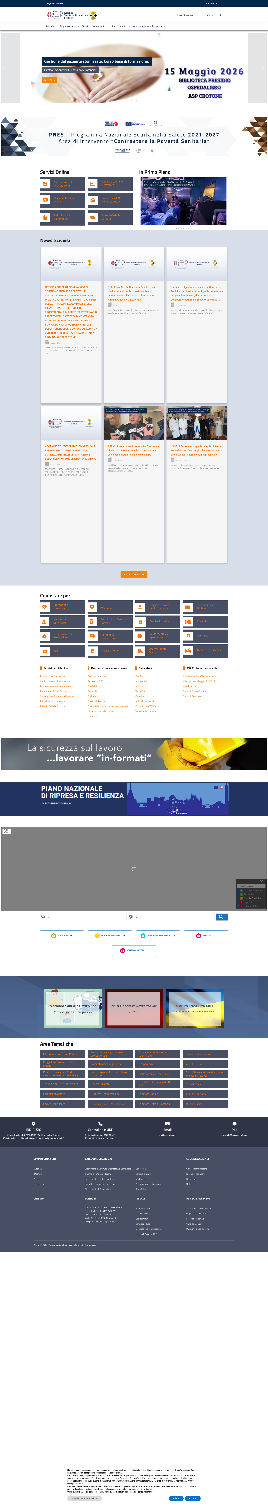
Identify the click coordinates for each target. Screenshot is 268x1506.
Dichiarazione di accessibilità (148, 1228)
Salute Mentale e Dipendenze (159, 635)
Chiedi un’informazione (196, 1168)
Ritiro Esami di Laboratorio (62, 217)
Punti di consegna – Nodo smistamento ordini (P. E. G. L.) (60, 1073)
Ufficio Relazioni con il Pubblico (61, 1054)
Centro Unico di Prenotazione (63, 184)
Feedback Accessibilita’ (146, 1234)
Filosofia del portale (195, 1218)
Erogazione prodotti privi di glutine (59, 1064)
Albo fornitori (194, 1064)
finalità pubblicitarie (83, 1481)
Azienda (51, 26)
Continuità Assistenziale (109, 636)
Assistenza (59, 619)
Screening (59, 608)
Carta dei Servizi (193, 1223)
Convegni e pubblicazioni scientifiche (152, 1054)
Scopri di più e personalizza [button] (84, 1498)
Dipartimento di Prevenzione (63, 635)
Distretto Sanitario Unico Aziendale (101, 1184)
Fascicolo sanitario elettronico (112, 183)
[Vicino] (171, 917)
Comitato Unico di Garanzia (154, 1103)
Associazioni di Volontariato (198, 1208)
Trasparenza (145, 1064)
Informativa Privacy (145, 1208)
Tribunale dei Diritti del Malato (60, 1083)
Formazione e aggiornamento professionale (108, 1054)
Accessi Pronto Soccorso (158, 650)
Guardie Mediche (107, 935)
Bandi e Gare (141, 1168)
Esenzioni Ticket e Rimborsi (207, 606)
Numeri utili (191, 1179)
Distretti (38, 1173)
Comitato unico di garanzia (106, 1064)
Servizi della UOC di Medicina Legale (113, 200)
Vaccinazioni (108, 608)
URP (188, 1184)
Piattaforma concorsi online (154, 1074)
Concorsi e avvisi (143, 1173)
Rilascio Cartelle (111, 215)
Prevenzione (60, 604)
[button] (4, 68)
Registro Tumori (111, 650)
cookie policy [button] (115, 1473)
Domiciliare (59, 622)
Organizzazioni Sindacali (197, 1213)
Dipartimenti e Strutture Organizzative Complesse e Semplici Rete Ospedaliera (108, 1171)
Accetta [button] (192, 1498)
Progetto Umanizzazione (105, 1093)
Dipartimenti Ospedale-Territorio (99, 1179)
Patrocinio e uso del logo (197, 1228)
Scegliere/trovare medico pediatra (159, 606)
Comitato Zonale (148, 1093)
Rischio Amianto (100, 1083)
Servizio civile (194, 1084)
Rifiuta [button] (176, 1498)
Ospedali (204, 935)
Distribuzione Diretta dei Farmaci (115, 621)
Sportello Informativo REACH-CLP (156, 1083)
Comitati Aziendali (196, 1094)
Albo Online (141, 1189)
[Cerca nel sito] (218, 15)
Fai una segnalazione (196, 1173)
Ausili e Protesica (159, 621)
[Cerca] (83, 917)
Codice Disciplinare (54, 1103)
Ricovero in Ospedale (209, 650)
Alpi (56, 650)
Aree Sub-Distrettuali (156, 935)
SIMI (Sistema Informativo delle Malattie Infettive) (204, 1074)
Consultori (203, 621)
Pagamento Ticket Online (64, 200)
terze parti (110, 1475)
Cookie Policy (142, 1218)
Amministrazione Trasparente (150, 26)
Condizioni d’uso (143, 1223)
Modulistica (141, 1179)
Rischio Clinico (194, 1104)
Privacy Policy (142, 1213)
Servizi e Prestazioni (94, 26)
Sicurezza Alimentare (198, 1054)
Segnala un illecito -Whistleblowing (108, 1104)
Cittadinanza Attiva (54, 1093)
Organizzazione (70, 26)
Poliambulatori (132, 950)
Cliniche (106, 218)
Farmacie (202, 635)
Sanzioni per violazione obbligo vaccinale (109, 1073)
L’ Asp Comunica (120, 26)
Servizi (37, 1179)
